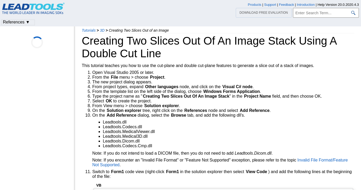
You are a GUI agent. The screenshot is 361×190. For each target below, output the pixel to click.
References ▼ (16, 22)
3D (102, 30)
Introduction (306, 5)
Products (254, 5)
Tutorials (89, 30)
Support (270, 5)
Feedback (286, 5)
